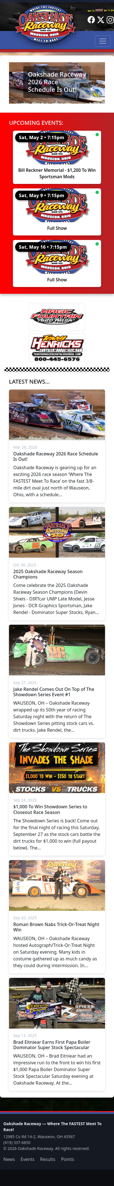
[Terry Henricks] (57, 347)
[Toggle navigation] (103, 41)
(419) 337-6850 (17, 1142)
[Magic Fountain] (57, 317)
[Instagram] (110, 20)
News (9, 1159)
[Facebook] (91, 20)
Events (27, 1159)
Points (67, 1159)
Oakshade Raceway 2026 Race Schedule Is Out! (57, 82)
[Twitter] (100, 20)
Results (47, 1159)
